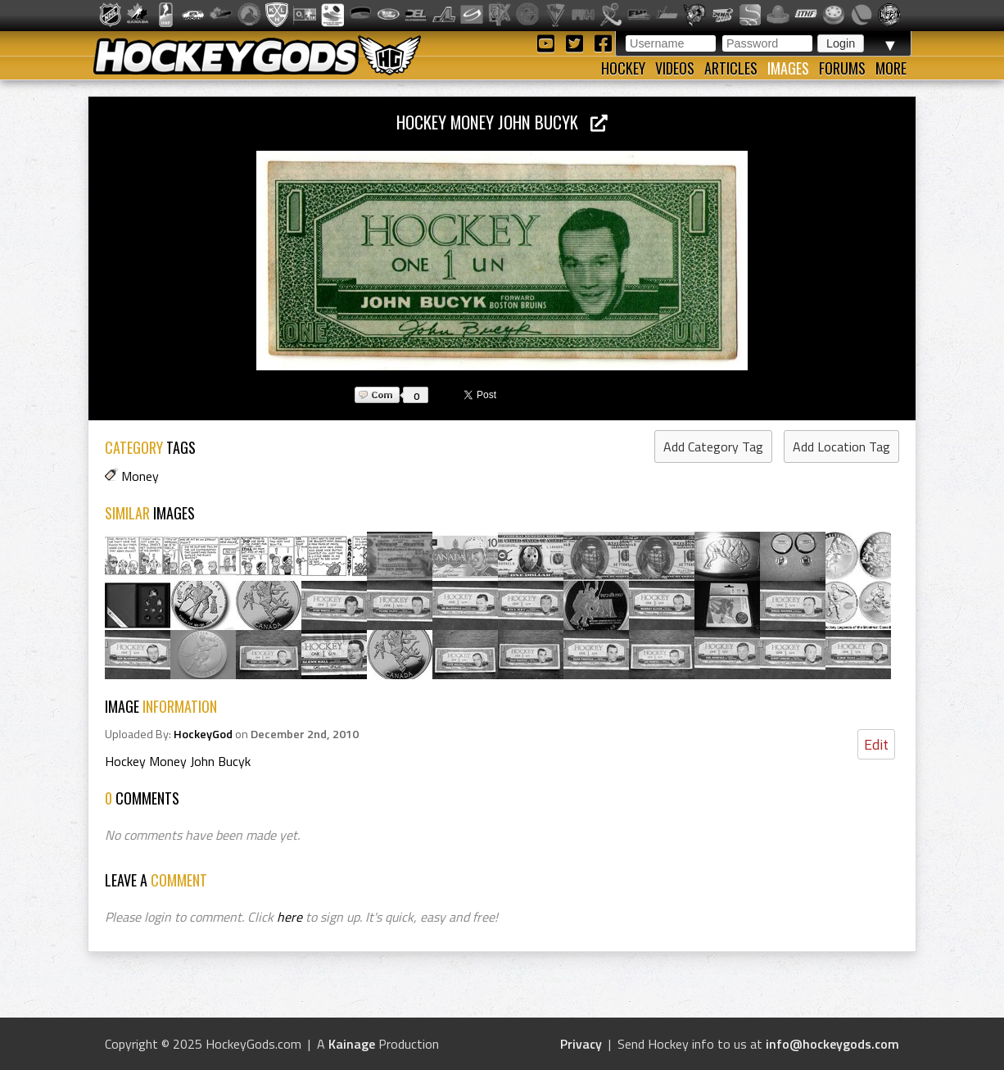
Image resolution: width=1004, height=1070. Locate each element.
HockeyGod (203, 734)
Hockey (623, 68)
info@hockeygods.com (832, 1044)
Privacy (581, 1044)
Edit (876, 744)
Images (788, 68)
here (289, 917)
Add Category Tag (713, 446)
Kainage (351, 1044)
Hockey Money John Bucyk (502, 121)
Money (140, 476)
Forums (842, 68)
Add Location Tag (841, 446)
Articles (731, 68)
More (891, 68)
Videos (674, 68)
